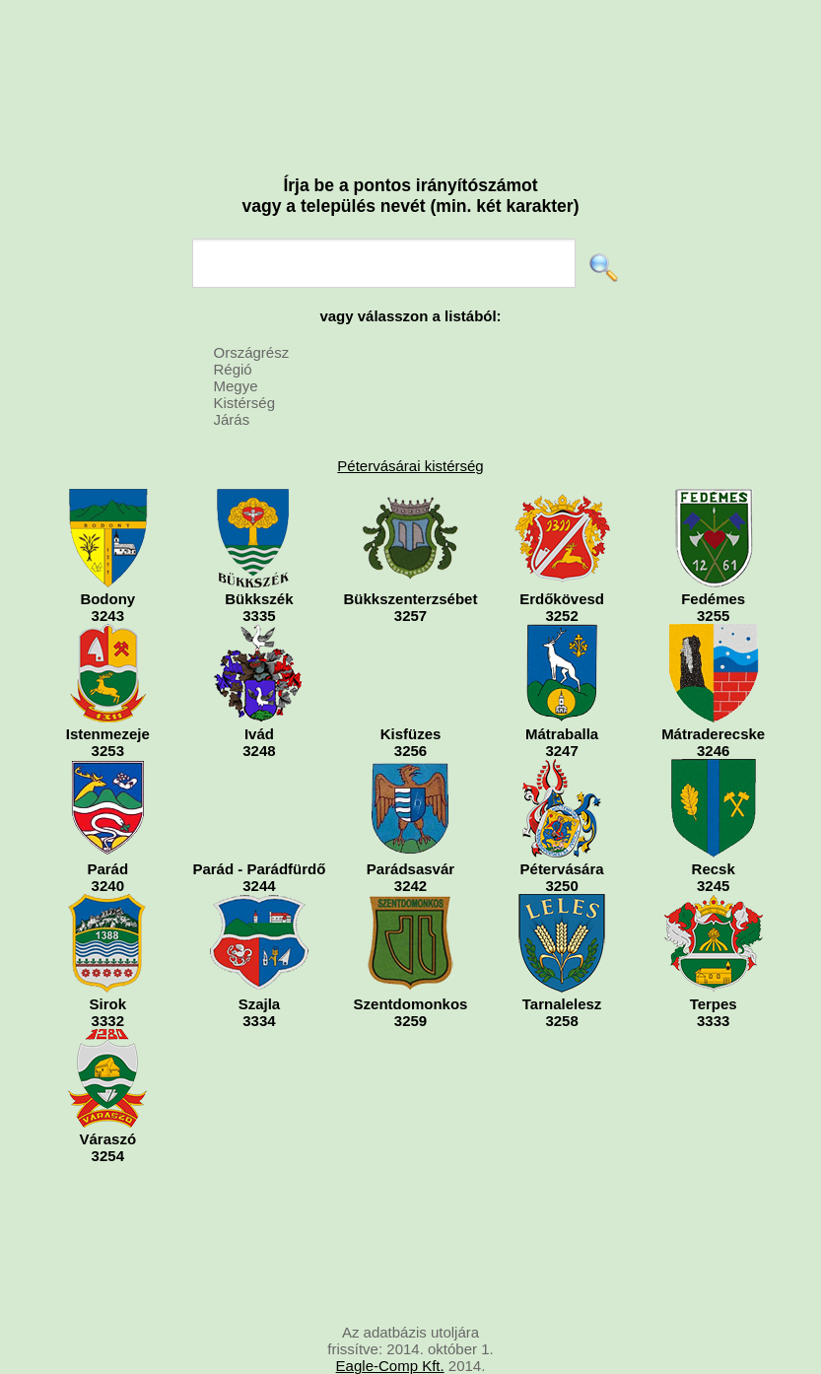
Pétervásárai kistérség (410, 465)
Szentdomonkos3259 (411, 961)
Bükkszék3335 (259, 556)
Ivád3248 (259, 691)
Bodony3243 (107, 556)
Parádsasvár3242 (410, 826)
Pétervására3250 (562, 826)
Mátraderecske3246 (713, 691)
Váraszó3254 (107, 1096)
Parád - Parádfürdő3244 (258, 826)
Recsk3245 (713, 826)
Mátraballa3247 (562, 691)
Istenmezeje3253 (107, 691)
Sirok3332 (107, 961)
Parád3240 (107, 826)
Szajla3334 (259, 961)
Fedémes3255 (713, 556)
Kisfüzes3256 (410, 691)
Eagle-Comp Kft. (390, 1365)
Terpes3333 (713, 961)
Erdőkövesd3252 (562, 556)
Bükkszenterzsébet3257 (411, 556)
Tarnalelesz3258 (562, 961)
